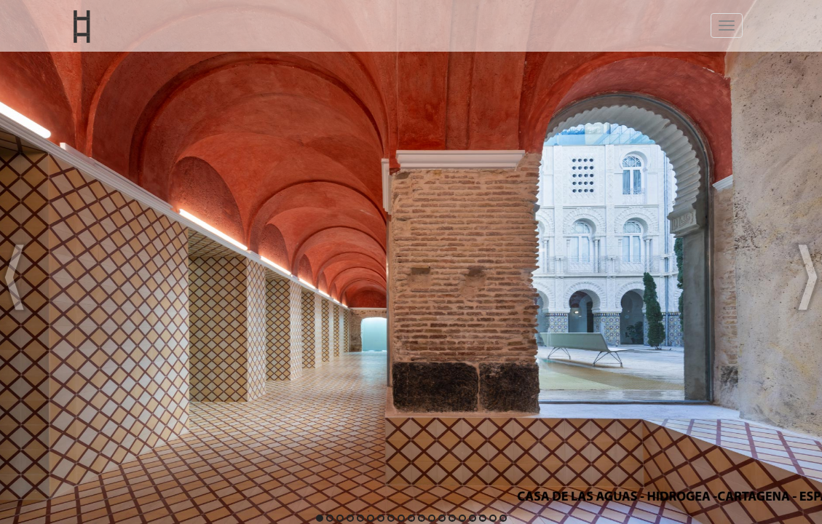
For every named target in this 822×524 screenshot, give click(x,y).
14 (451, 518)
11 (420, 518)
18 (492, 518)
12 (431, 518)
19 (502, 518)
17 (482, 518)
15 (462, 518)
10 (411, 518)
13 (441, 518)
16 (472, 518)
